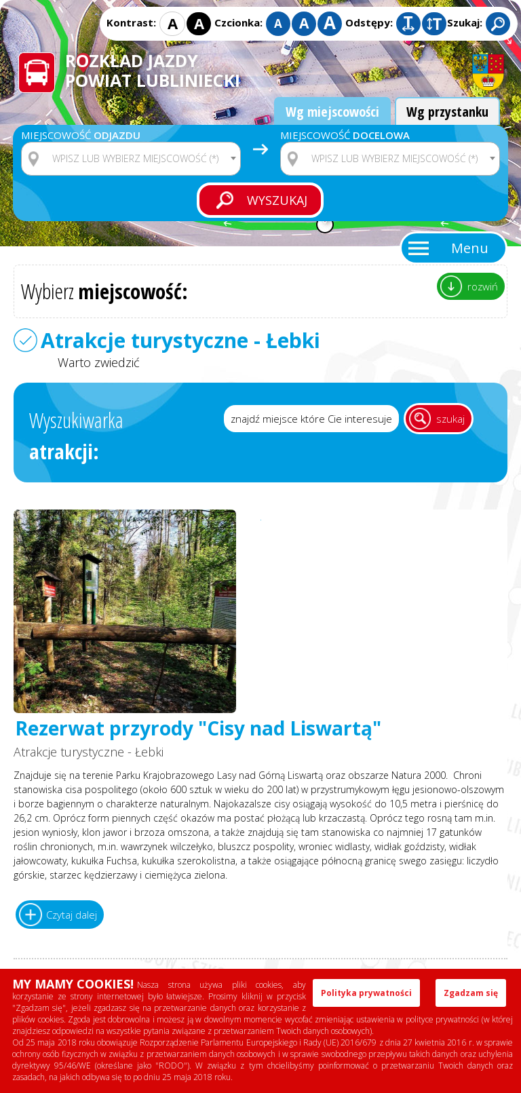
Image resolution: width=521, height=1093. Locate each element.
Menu (469, 248)
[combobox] (131, 159)
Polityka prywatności (366, 993)
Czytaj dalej (71, 914)
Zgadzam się (471, 993)
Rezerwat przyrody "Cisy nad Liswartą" (198, 728)
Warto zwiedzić (99, 362)
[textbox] (139, 158)
